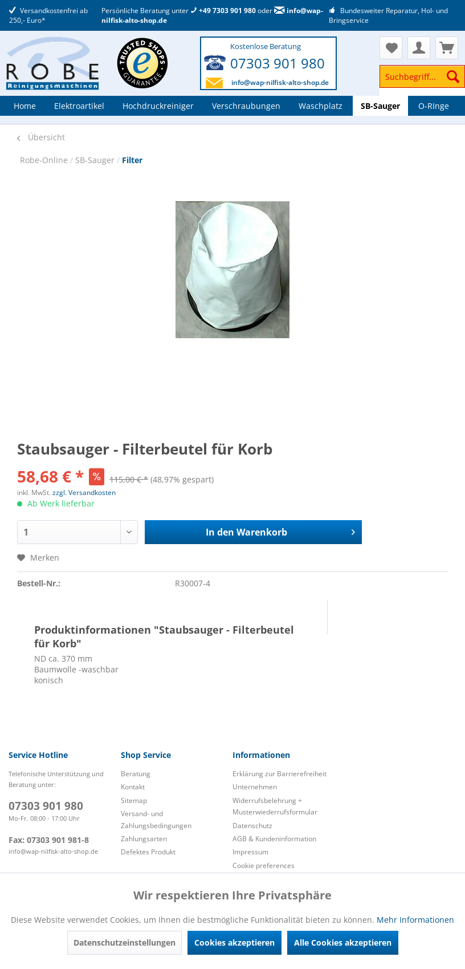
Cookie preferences (263, 865)
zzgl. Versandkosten (84, 492)
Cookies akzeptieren (234, 942)
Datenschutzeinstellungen (125, 942)
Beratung (135, 774)
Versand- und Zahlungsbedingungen (156, 819)
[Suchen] (453, 76)
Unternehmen (254, 787)
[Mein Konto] (418, 48)
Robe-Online (45, 160)
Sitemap (134, 800)
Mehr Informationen (415, 919)
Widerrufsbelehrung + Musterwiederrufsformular (274, 806)
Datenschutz (252, 825)
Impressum (250, 852)
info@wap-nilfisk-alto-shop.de (280, 82)
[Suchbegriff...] (422, 76)
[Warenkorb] (446, 48)
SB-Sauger (96, 160)
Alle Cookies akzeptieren (342, 942)
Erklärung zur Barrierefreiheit (279, 774)
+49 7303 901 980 (223, 10)
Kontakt (133, 787)
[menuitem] (422, 82)
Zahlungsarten (144, 839)
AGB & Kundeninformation (274, 839)
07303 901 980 (277, 63)
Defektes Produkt (148, 852)
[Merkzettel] (391, 48)
